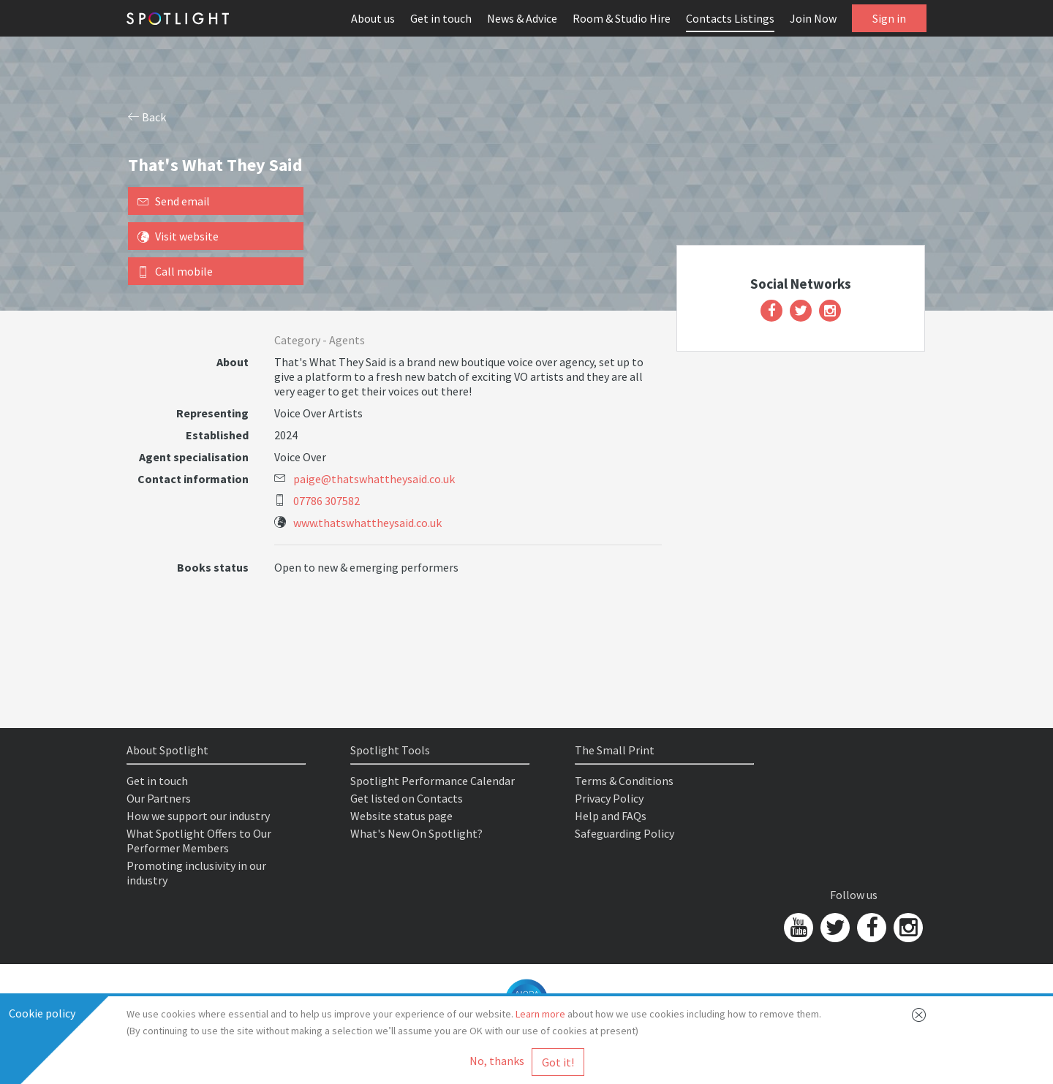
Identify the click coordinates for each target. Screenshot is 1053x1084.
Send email (173, 201)
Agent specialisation (194, 457)
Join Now (813, 18)
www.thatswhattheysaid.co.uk (367, 522)
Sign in (889, 18)
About (232, 362)
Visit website (178, 236)
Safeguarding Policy (624, 833)
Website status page (401, 815)
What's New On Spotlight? (416, 833)
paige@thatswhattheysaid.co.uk (374, 478)
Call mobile (175, 271)
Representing (212, 413)
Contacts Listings (730, 18)
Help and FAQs (610, 815)
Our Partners (159, 798)
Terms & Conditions (624, 780)
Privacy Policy (609, 798)
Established (217, 435)
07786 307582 (326, 500)
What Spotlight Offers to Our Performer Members (199, 840)
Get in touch (441, 18)
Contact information (193, 478)
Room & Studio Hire (622, 18)
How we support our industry (198, 815)
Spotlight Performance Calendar (432, 780)
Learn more (540, 1013)
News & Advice (522, 18)
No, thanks (496, 1060)
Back (147, 117)
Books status (213, 567)
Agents (347, 340)
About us (373, 18)
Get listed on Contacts (406, 798)
